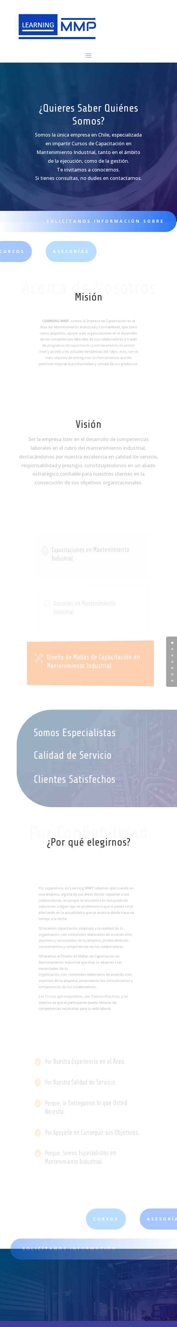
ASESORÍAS (42, 251)
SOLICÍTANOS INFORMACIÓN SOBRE (102, 221)
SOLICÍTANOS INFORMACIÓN (75, 1248)
